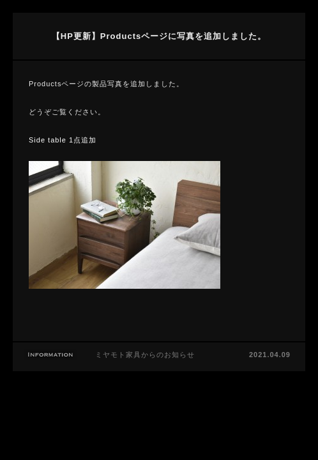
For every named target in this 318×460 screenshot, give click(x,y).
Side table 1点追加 (62, 140)
